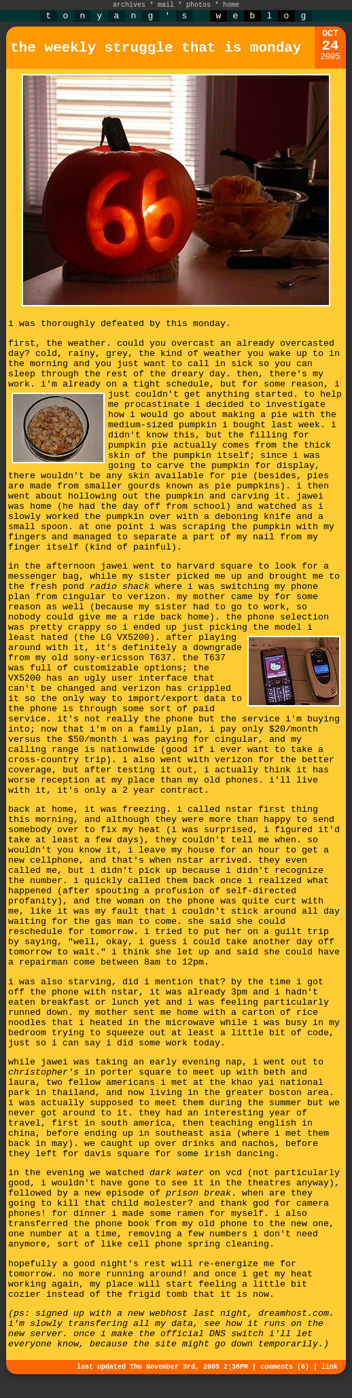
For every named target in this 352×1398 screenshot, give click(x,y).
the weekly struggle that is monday (155, 48)
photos (198, 5)
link (329, 1367)
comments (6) (284, 1367)
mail (166, 5)
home (231, 5)
